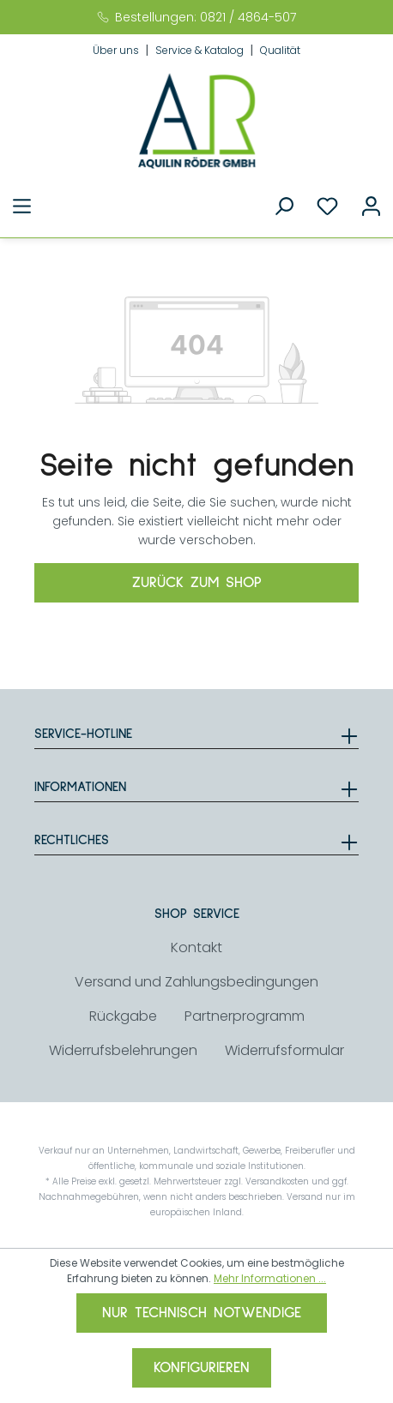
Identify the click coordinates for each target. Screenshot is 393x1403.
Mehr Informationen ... (270, 1278)
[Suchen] (283, 206)
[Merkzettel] (327, 206)
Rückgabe (123, 1016)
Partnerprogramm (244, 1016)
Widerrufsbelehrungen (123, 1050)
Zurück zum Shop (197, 583)
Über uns (117, 50)
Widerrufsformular (284, 1050)
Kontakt (196, 947)
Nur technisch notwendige (201, 1313)
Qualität (280, 50)
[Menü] (22, 206)
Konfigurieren (202, 1368)
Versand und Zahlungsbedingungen (196, 982)
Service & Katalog (200, 50)
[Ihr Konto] (371, 206)
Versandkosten (277, 1181)
